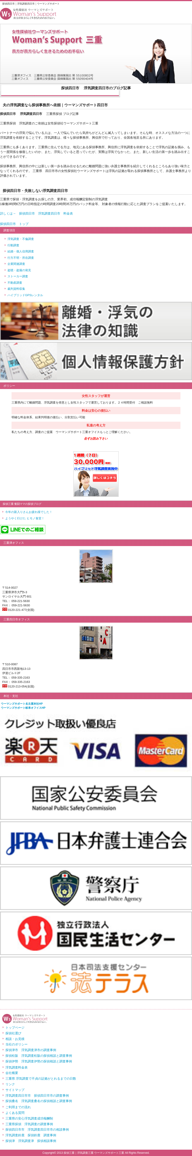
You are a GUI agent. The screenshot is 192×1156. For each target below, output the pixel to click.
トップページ (14, 1027)
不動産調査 (14, 282)
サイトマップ (14, 1090)
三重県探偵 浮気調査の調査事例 (29, 1124)
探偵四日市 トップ (14, 224)
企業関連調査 (16, 264)
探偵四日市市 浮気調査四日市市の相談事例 (37, 1129)
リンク (10, 1084)
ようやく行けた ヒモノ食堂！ (24, 518)
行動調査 (13, 245)
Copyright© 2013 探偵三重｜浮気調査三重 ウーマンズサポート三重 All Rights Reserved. (96, 1152)
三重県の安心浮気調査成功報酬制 (29, 1118)
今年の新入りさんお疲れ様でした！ (28, 512)
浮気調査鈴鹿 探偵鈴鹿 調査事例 (30, 1135)
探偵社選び (13, 1033)
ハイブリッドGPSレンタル (25, 295)
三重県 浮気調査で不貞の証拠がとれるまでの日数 (40, 1078)
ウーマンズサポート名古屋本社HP (22, 703)
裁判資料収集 (16, 288)
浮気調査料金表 (16, 1067)
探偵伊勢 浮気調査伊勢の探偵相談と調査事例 (38, 1061)
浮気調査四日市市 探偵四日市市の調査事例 (37, 1095)
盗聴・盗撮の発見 (19, 270)
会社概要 (11, 1073)
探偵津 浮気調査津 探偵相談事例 (30, 1141)
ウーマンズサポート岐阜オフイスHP (23, 707)
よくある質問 (14, 1113)
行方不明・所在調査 (20, 257)
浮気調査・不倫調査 (20, 239)
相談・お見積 (14, 1039)
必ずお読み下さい (96, 438)
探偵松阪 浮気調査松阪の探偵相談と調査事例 (38, 1055)
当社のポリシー (16, 1044)
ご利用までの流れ (18, 1107)
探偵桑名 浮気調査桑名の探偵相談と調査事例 (38, 1101)
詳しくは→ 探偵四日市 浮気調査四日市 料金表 (36, 213)
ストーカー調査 (17, 276)
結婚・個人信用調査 (20, 251)
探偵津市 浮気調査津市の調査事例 (30, 1050)
